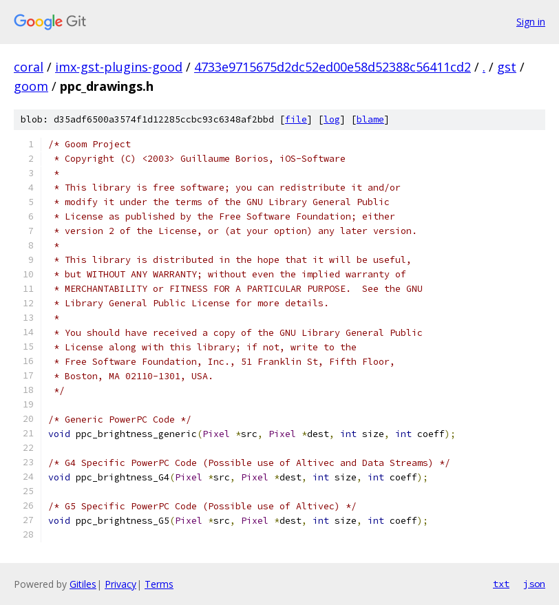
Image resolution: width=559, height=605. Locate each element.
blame (370, 119)
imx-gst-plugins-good (118, 67)
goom (31, 86)
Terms (159, 584)
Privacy (120, 584)
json (534, 583)
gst (506, 67)
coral (28, 67)
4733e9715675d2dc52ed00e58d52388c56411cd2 (332, 67)
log (332, 119)
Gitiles (83, 584)
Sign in (530, 21)
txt (501, 583)
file (296, 119)
